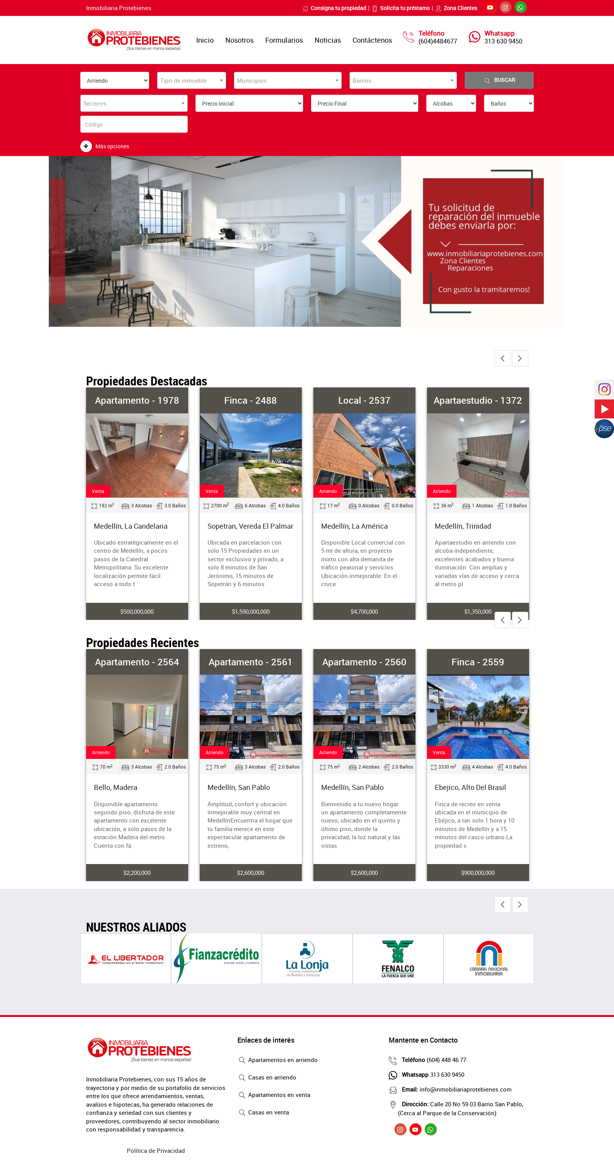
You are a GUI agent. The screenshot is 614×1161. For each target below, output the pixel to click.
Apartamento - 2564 (137, 662)
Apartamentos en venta (273, 1095)
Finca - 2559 (477, 662)
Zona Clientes (456, 8)
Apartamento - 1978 (137, 400)
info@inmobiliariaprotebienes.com (455, 1089)
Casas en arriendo (266, 1078)
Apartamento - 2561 (251, 662)
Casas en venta (263, 1113)
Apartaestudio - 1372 (478, 400)
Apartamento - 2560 (364, 662)
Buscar (499, 80)
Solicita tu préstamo (401, 8)
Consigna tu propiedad (334, 8)
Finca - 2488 (250, 400)
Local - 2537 (364, 400)
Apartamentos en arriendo (277, 1060)
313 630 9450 (503, 41)
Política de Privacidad (156, 1150)
